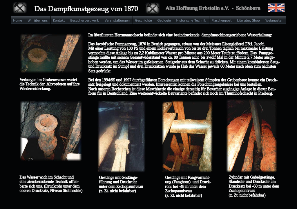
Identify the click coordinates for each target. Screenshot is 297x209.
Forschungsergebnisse (215, 84)
